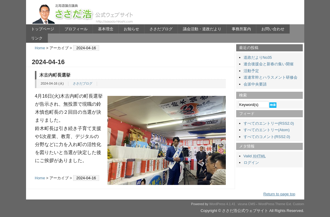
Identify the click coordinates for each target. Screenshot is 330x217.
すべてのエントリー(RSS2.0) (269, 123)
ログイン (251, 162)
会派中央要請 (255, 84)
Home (40, 48)
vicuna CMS (246, 204)
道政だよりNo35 (258, 57)
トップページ (42, 29)
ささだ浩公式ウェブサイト (84, 13)
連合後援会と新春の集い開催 (269, 64)
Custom (298, 204)
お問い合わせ (272, 29)
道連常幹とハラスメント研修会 (270, 77)
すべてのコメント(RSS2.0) (267, 136)
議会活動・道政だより (202, 29)
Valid (255, 156)
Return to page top (279, 194)
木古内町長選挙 (54, 74)
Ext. (289, 204)
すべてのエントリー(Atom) (267, 130)
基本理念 (105, 29)
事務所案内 (241, 29)
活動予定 (251, 71)
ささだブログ (161, 29)
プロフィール (76, 29)
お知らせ (131, 29)
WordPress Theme (272, 204)
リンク (37, 38)
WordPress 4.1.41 (222, 204)
